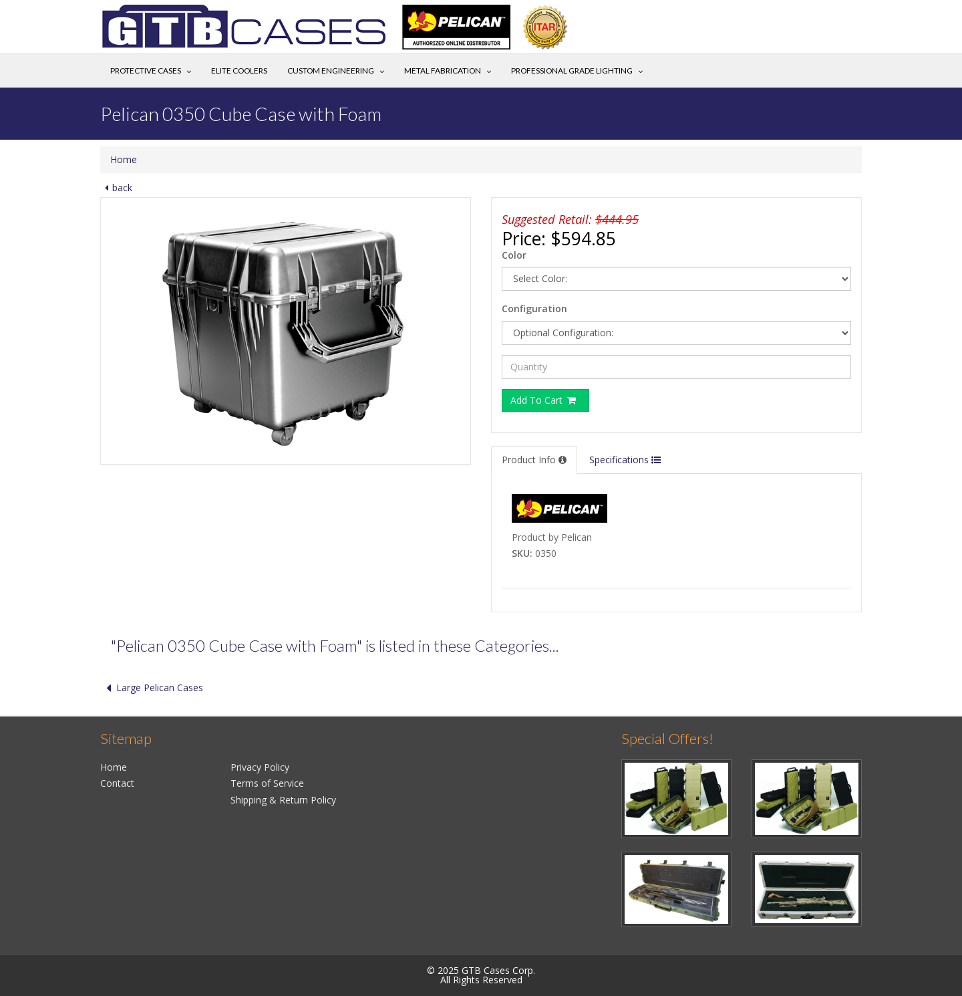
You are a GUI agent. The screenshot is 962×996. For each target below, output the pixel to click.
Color (514, 255)
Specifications (625, 459)
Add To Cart (543, 400)
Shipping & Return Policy (283, 799)
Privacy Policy (259, 767)
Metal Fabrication (442, 71)
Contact (117, 783)
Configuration (534, 308)
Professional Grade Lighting (572, 71)
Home (123, 159)
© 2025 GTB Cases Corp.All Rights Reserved (481, 975)
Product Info (534, 459)
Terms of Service (267, 783)
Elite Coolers (239, 71)
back (116, 187)
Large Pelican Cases (151, 687)
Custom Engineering (330, 71)
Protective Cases (145, 71)
